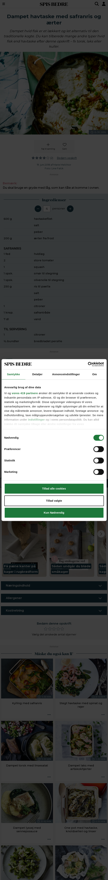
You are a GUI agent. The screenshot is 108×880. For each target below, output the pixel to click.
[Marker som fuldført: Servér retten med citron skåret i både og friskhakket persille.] (10, 466)
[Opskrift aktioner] (49, 715)
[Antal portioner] (46, 208)
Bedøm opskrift (67, 158)
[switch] (9, 361)
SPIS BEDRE (54, 4)
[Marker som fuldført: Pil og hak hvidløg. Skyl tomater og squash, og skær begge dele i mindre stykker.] (10, 380)
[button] (24, 537)
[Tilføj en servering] (70, 208)
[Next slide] (101, 533)
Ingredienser (25, 483)
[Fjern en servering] (38, 208)
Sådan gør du (79, 483)
